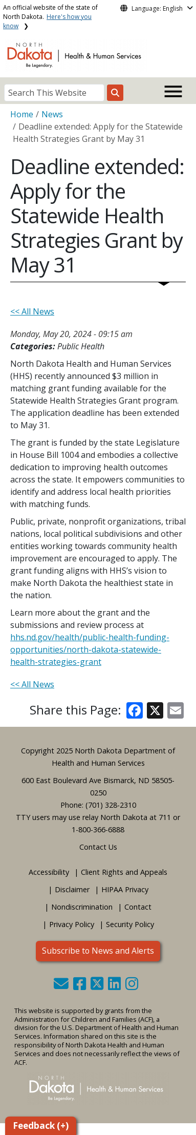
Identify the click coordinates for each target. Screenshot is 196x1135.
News (52, 114)
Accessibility (49, 872)
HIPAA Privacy (124, 889)
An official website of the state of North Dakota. (50, 16)
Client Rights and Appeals (124, 872)
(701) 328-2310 (110, 805)
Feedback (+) (41, 1125)
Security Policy (130, 924)
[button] (62, 986)
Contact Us (98, 847)
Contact (137, 907)
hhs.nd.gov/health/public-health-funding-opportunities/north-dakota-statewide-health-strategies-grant (89, 649)
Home (21, 114)
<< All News (32, 311)
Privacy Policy (71, 924)
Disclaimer (72, 889)
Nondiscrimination (82, 907)
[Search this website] (115, 93)
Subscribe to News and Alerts (98, 950)
